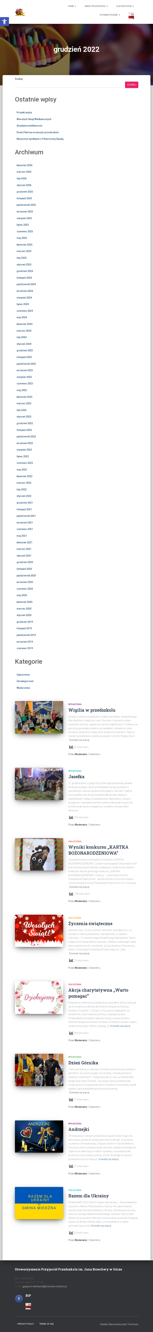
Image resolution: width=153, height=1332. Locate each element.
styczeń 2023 (24, 416)
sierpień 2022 (24, 449)
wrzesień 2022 (25, 443)
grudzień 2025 (25, 191)
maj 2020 (22, 595)
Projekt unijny (24, 112)
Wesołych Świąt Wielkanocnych (34, 119)
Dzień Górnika (83, 1063)
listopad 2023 (24, 357)
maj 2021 (22, 535)
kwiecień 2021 (24, 542)
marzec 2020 (24, 608)
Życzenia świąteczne (90, 923)
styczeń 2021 (24, 555)
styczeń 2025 (24, 264)
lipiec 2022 (23, 456)
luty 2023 (22, 410)
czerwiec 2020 (25, 588)
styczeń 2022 (24, 496)
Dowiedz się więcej (79, 740)
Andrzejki (78, 1129)
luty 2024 (22, 337)
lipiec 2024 (23, 304)
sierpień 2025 (24, 218)
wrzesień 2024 (25, 291)
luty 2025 (22, 257)
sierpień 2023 (24, 377)
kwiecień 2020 (24, 602)
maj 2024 (22, 317)
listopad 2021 (24, 509)
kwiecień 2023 (24, 397)
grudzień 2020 (25, 562)
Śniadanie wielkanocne (29, 125)
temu (94, 754)
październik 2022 (26, 436)
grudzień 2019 (25, 621)
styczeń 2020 (24, 615)
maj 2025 (22, 238)
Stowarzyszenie (110, 15)
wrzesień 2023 (25, 370)
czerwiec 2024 (25, 310)
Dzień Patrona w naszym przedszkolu (38, 132)
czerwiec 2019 (25, 648)
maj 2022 (22, 469)
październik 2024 (26, 284)
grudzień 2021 (25, 502)
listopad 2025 (24, 198)
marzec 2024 (24, 330)
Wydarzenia (23, 687)
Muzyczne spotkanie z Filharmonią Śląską (40, 139)
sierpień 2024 (24, 297)
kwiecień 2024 (24, 324)
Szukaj (19, 78)
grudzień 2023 (25, 350)
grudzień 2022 (25, 423)
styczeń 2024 (24, 344)
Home (72, 6)
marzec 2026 (24, 171)
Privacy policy (25, 1324)
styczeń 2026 (24, 185)
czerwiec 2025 (25, 231)
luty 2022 (22, 489)
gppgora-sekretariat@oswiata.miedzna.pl (44, 1286)
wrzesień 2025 (25, 211)
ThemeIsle (132, 1324)
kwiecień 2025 (24, 244)
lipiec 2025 (23, 224)
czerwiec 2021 (25, 529)
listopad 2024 (24, 277)
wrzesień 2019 (25, 641)
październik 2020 (26, 575)
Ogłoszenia (23, 674)
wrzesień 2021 (25, 522)
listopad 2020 (24, 569)
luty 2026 (22, 178)
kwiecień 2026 (24, 165)
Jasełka (76, 776)
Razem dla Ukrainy (88, 1196)
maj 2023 (22, 390)
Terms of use (46, 1324)
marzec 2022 (24, 482)
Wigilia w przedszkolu (91, 710)
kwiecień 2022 (24, 476)
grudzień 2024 (25, 271)
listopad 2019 (24, 628)
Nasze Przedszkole (96, 6)
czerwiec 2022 (25, 463)
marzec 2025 (24, 251)
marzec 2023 (24, 403)
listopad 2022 (24, 430)
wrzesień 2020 (25, 582)
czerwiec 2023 (25, 383)
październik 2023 (26, 363)
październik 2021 (26, 516)
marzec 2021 (24, 549)
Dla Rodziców (125, 6)
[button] (4, 21)
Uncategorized (25, 681)
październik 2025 (26, 205)
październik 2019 (26, 635)
